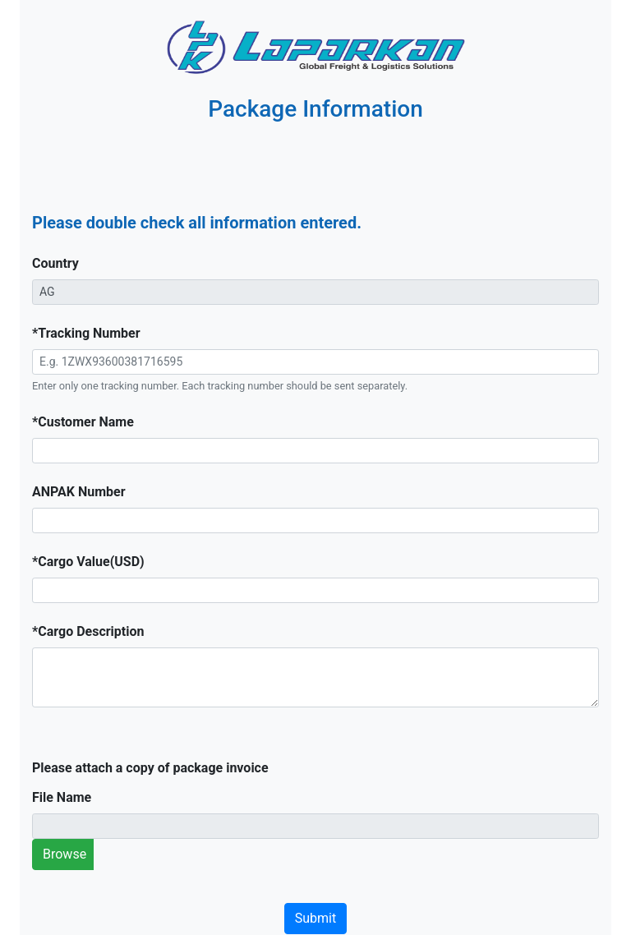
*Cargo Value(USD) (88, 561)
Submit (315, 918)
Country (55, 263)
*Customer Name (83, 422)
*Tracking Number (86, 333)
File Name (61, 797)
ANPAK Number (79, 492)
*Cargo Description (88, 631)
